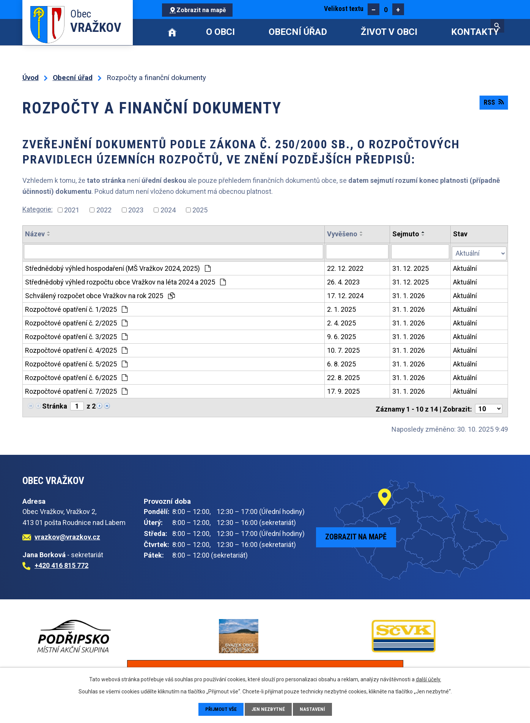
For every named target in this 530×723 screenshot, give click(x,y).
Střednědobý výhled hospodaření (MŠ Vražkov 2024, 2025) (118, 267)
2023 (135, 210)
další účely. (428, 679)
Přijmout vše (220, 709)
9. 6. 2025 (341, 335)
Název (35, 234)
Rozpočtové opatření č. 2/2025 (76, 321)
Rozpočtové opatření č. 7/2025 (76, 390)
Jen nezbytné (269, 709)
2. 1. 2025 (341, 308)
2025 (200, 210)
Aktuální (466, 267)
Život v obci (389, 32)
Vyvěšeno (342, 234)
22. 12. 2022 (345, 267)
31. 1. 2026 (409, 294)
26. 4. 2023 (343, 280)
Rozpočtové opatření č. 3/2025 (76, 335)
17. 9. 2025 (343, 390)
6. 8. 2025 (341, 362)
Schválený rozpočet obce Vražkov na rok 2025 (100, 294)
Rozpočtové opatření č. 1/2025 (76, 308)
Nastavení (314, 709)
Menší (373, 9)
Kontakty (475, 32)
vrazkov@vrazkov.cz (67, 533)
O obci (220, 32)
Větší (398, 9)
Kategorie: (37, 209)
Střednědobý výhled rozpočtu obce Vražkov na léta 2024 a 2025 (125, 280)
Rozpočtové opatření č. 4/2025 (76, 349)
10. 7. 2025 (343, 349)
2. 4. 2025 (341, 321)
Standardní (386, 9)
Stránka (54, 405)
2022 (104, 210)
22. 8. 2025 (343, 376)
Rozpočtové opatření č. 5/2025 (76, 362)
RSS (492, 105)
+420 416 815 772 (61, 562)
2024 (168, 210)
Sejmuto (406, 234)
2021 (71, 210)
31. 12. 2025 (411, 267)
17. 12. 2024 (345, 294)
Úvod (172, 32)
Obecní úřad (298, 32)
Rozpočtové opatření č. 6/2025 (76, 376)
